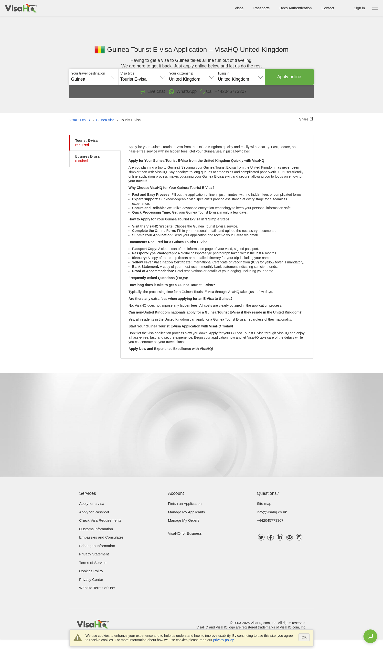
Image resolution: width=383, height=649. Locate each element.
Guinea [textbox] (78, 79)
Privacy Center (91, 579)
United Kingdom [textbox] (184, 79)
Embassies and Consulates (101, 537)
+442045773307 (270, 520)
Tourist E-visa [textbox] (133, 79)
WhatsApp (183, 92)
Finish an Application (185, 503)
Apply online (289, 76)
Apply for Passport (94, 512)
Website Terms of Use (97, 588)
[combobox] (94, 77)
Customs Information (96, 529)
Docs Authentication (295, 8)
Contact (327, 8)
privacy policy (223, 640)
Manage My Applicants (186, 512)
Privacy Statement (94, 554)
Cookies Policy (91, 571)
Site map (264, 503)
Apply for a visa (91, 503)
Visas (239, 8)
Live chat (152, 91)
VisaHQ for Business (185, 533)
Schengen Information (97, 546)
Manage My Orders (183, 520)
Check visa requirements (100, 520)
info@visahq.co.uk (272, 512)
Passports (261, 8)
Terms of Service (92, 563)
